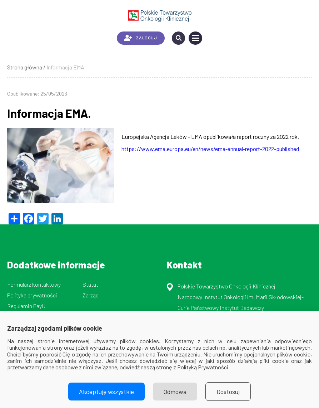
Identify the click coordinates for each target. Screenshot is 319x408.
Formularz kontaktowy (34, 284)
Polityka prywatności (32, 295)
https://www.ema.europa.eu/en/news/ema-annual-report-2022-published (210, 148)
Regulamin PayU (26, 305)
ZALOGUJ (140, 38)
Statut (90, 284)
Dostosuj (228, 391)
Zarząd (91, 295)
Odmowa (175, 391)
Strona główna (24, 67)
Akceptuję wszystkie (106, 391)
